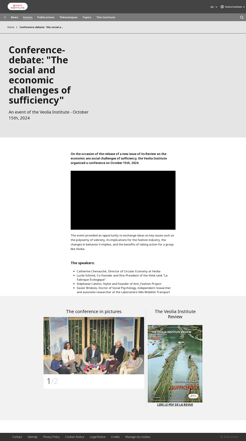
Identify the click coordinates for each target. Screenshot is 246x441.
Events (28, 17)
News (14, 17)
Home (10, 27)
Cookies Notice (74, 437)
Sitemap (32, 437)
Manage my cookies (137, 437)
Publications (45, 17)
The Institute (105, 17)
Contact (17, 437)
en (212, 7)
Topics (86, 17)
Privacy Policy (51, 437)
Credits (115, 437)
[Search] (242, 17)
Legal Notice (98, 437)
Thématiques (68, 17)
